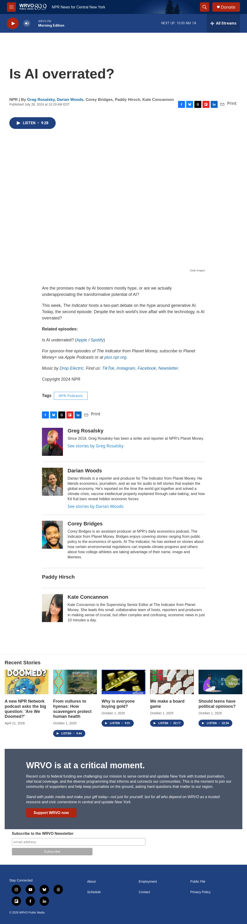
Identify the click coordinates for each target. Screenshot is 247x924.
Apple (81, 340)
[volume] (27, 23)
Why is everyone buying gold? (118, 704)
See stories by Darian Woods (96, 506)
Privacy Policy (200, 892)
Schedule (94, 892)
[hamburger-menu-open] (11, 7)
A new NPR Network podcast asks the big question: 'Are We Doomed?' (25, 709)
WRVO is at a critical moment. (85, 765)
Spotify (97, 340)
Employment (148, 881)
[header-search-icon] (204, 7)
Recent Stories (23, 663)
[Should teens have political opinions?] (220, 682)
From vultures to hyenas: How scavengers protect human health (72, 709)
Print (232, 103)
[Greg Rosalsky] (52, 442)
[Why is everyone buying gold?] (123, 682)
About (91, 881)
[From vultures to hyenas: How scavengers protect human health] (75, 682)
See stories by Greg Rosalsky (96, 446)
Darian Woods (70, 99)
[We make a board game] (172, 682)
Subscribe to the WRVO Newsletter (43, 833)
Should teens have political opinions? (217, 704)
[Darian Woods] (52, 482)
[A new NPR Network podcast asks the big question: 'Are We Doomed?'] (26, 682)
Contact (144, 892)
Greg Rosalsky (41, 99)
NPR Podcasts (71, 396)
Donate (228, 7)
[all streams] (223, 23)
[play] (13, 23)
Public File (198, 881)
